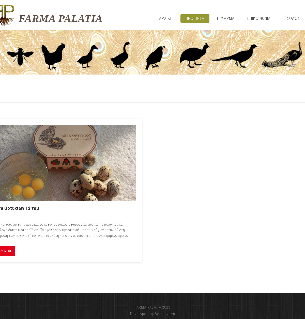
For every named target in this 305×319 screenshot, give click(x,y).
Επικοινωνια (259, 18)
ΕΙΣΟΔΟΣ (291, 18)
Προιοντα (195, 18)
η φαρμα (226, 18)
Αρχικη (166, 18)
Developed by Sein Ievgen (152, 314)
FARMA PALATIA (61, 18)
